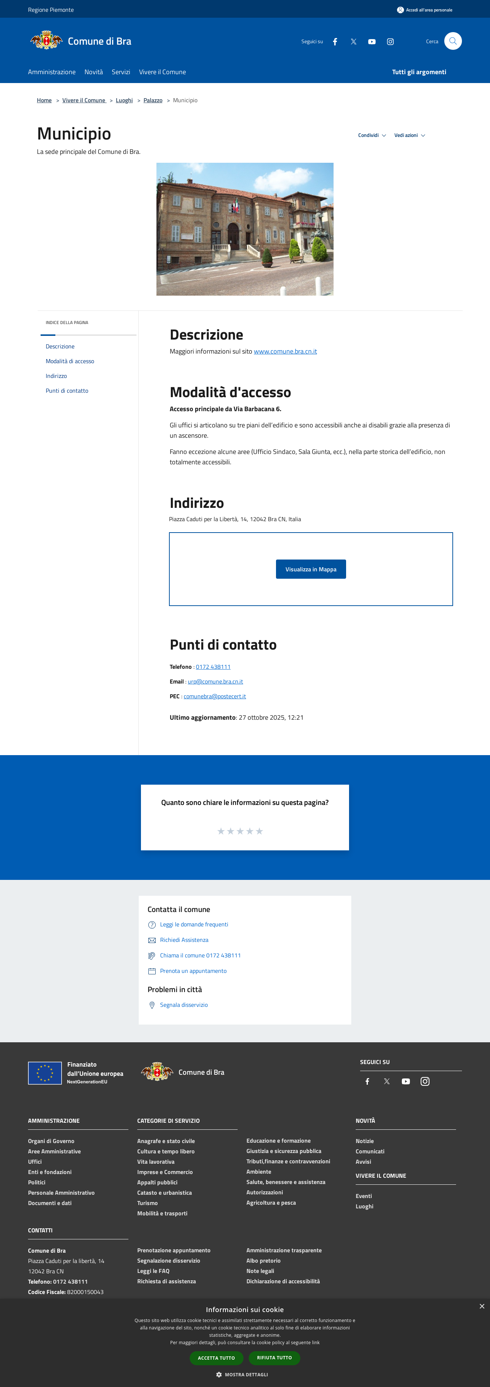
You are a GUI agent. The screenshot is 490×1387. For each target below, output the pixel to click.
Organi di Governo (51, 1140)
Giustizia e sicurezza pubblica (283, 1150)
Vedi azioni (411, 135)
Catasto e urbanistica (164, 1192)
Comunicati (370, 1151)
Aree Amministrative (54, 1151)
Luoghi (124, 100)
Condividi (373, 135)
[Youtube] (369, 41)
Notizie (365, 1140)
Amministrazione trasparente (284, 1250)
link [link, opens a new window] (316, 1342)
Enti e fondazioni (50, 1171)
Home (44, 100)
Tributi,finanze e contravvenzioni (288, 1161)
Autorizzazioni (264, 1192)
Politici (36, 1182)
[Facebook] (332, 41)
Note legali (260, 1270)
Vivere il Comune (84, 100)
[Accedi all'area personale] (424, 9)
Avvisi (363, 1161)
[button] (245, 1374)
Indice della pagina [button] (67, 322)
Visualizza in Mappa (311, 569)
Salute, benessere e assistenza (285, 1181)
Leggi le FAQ (153, 1270)
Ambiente (258, 1171)
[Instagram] (387, 41)
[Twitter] (350, 41)
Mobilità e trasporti (162, 1213)
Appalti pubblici (157, 1182)
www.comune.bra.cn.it (285, 351)
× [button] (481, 1306)
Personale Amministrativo (61, 1192)
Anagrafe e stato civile (166, 1140)
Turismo (147, 1202)
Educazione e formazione (278, 1140)
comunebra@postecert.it (215, 696)
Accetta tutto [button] (216, 1358)
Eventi (364, 1195)
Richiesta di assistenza (166, 1281)
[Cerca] (453, 41)
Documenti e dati (50, 1202)
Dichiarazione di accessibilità (283, 1281)
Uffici (35, 1161)
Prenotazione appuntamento (174, 1250)
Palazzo (153, 100)
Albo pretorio (263, 1260)
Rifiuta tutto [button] (274, 1358)
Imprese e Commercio (165, 1171)
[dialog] (245, 1343)
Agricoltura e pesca (271, 1202)
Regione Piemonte (51, 9)
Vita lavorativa (156, 1161)
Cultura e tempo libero (166, 1151)
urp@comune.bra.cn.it (215, 681)
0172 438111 (213, 666)
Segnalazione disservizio (168, 1260)
